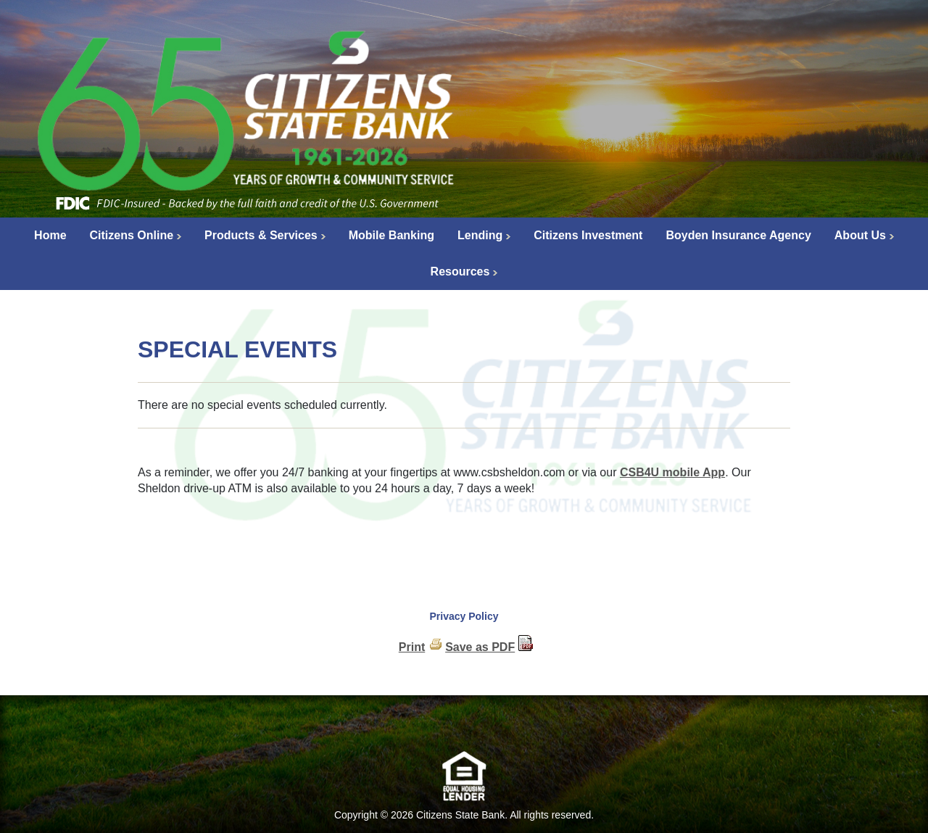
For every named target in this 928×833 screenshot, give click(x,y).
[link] (464, 727)
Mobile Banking (391, 235)
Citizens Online (132, 235)
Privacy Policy (464, 616)
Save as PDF (480, 647)
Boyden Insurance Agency (738, 235)
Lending (479, 235)
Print (412, 647)
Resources (460, 271)
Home (50, 235)
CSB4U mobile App (672, 472)
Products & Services (261, 235)
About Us (860, 235)
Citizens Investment (588, 235)
